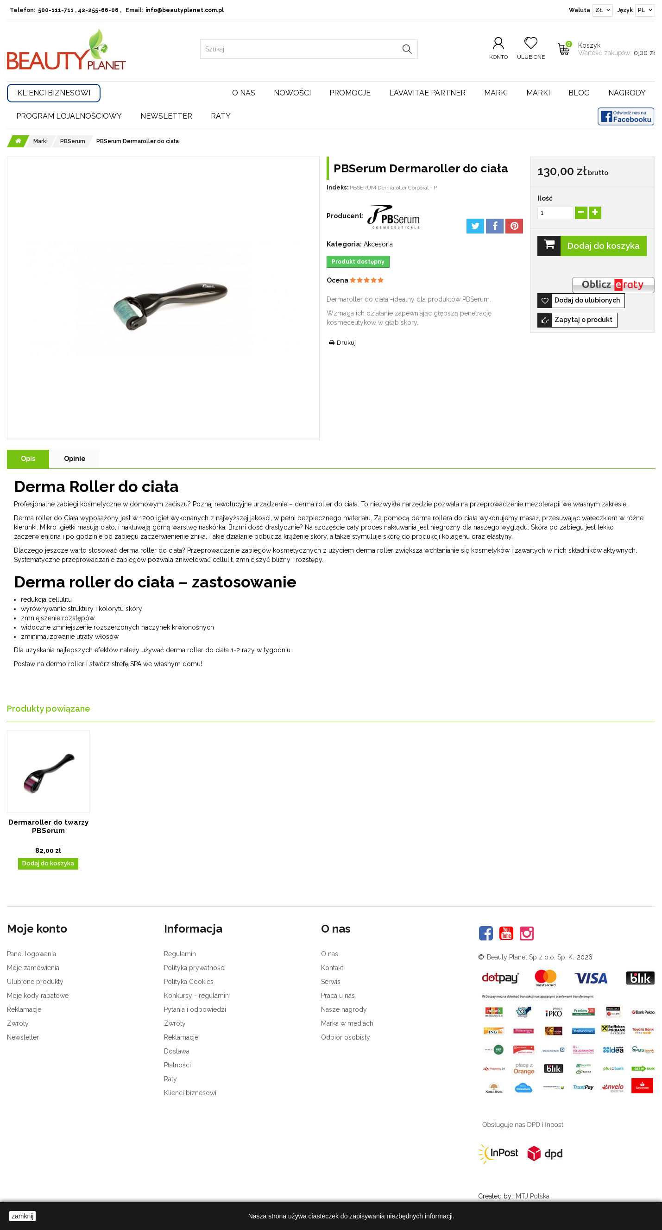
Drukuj (346, 342)
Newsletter (166, 116)
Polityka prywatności (195, 967)
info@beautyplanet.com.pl (184, 10)
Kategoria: (344, 244)
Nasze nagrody (344, 1009)
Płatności (177, 1065)
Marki (496, 92)
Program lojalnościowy (69, 116)
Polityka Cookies (189, 981)
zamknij (22, 1216)
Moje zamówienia (33, 967)
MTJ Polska (532, 1196)
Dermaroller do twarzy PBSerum (48, 826)
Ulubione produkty (35, 981)
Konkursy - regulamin (196, 995)
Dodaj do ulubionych (587, 300)
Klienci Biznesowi (53, 92)
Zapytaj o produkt (583, 319)
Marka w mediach (347, 1023)
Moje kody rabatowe (38, 995)
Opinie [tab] (75, 458)
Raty (221, 116)
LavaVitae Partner (427, 92)
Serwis (330, 981)
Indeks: (337, 187)
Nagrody (627, 92)
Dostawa (176, 1051)
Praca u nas (338, 995)
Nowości (292, 92)
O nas (243, 92)
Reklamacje (24, 1009)
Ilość (545, 198)
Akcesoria (378, 244)
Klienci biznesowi (190, 1093)
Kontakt (332, 967)
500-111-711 (56, 10)
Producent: (345, 216)
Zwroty (18, 1023)
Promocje (350, 92)
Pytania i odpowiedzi (195, 1009)
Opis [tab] (28, 458)
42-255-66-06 (98, 10)
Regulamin (180, 954)
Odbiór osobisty (345, 1037)
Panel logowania (31, 954)
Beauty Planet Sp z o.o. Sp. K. (530, 957)
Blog (579, 92)
